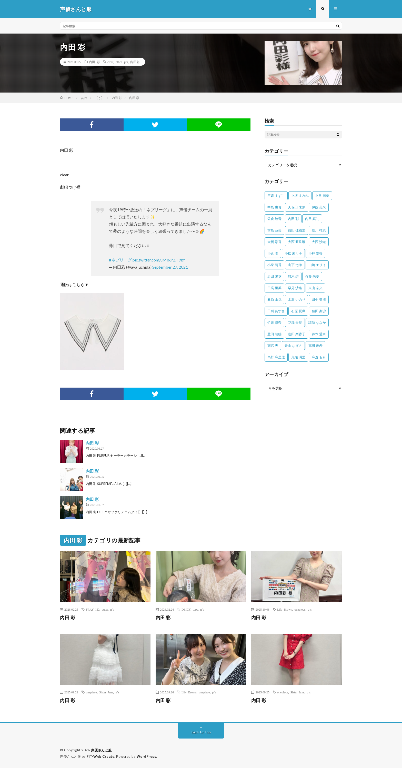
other (119, 61)
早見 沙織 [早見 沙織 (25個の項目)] (295, 288)
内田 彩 (94, 61)
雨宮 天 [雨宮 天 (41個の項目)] (272, 345)
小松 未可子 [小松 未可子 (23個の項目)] (293, 253)
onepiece (300, 609)
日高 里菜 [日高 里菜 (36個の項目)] (274, 288)
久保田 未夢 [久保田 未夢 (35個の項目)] (296, 207)
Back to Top (201, 732)
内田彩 (134, 61)
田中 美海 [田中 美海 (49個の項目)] (319, 299)
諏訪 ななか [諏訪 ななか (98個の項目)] (317, 322)
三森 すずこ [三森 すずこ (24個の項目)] (276, 196)
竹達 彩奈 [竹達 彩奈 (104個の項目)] (274, 322)
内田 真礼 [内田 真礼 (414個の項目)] (312, 219)
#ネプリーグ (120, 259)
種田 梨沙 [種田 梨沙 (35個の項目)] (319, 311)
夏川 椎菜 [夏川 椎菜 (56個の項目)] (319, 230)
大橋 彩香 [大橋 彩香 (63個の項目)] (274, 242)
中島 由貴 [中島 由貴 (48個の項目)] (274, 207)
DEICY (186, 609)
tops (195, 609)
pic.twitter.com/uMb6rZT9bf (159, 259)
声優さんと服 (101, 750)
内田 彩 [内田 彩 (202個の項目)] (293, 219)
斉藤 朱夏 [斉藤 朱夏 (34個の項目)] (312, 276)
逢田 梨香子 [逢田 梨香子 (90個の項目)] (296, 334)
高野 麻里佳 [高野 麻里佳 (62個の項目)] (276, 357)
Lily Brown (284, 609)
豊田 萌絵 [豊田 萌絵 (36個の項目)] (274, 334)
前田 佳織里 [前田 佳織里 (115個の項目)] (296, 230)
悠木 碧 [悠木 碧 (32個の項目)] (293, 276)
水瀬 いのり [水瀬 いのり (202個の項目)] (296, 299)
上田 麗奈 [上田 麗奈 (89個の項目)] (322, 196)
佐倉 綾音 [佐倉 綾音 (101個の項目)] (274, 219)
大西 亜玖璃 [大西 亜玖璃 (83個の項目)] (296, 242)
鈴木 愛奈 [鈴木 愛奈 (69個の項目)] (319, 334)
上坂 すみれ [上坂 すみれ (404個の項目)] (300, 196)
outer (105, 609)
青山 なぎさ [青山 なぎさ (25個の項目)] (293, 345)
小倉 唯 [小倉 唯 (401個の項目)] (272, 253)
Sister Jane (106, 692)
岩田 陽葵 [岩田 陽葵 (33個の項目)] (274, 276)
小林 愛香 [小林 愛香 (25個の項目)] (315, 253)
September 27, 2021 (170, 267)
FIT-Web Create (100, 756)
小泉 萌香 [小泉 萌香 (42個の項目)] (274, 265)
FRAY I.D (92, 609)
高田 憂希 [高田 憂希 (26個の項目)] (315, 345)
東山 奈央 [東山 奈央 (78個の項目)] (315, 288)
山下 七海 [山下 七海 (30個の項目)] (295, 265)
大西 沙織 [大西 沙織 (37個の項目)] (319, 242)
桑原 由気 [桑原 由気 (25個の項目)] (274, 299)
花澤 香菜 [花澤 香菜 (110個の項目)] (295, 322)
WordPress (146, 756)
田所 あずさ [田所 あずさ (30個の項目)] (276, 311)
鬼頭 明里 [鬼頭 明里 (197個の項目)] (298, 357)
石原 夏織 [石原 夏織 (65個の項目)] (298, 311)
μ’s (126, 61)
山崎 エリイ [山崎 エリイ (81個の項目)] (317, 265)
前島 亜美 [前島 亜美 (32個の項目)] (274, 230)
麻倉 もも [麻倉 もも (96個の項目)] (319, 357)
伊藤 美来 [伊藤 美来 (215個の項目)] (319, 207)
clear (110, 61)
